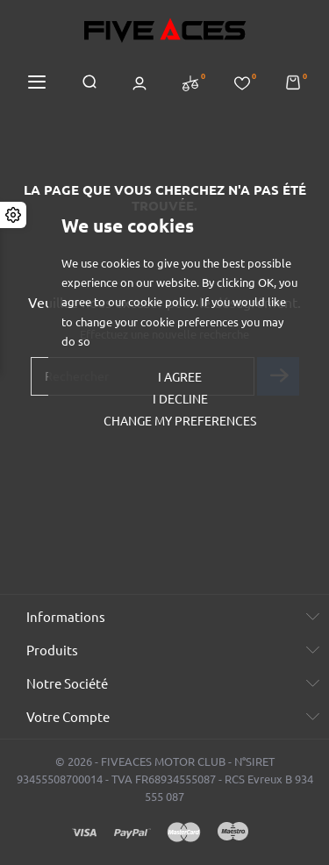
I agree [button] (180, 377)
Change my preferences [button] (180, 421)
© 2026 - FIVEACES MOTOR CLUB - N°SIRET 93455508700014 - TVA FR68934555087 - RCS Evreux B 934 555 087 (165, 779)
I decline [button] (180, 399)
